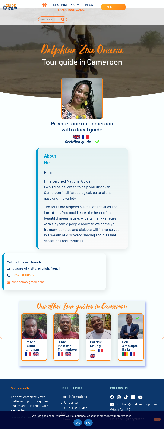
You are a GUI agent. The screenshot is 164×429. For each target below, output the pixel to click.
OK (78, 422)
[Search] (63, 19)
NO (88, 422)
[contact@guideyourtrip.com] (112, 404)
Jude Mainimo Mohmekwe (67, 346)
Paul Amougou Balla (130, 346)
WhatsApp (120, 410)
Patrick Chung (96, 344)
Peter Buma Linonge (32, 346)
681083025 (28, 275)
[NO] (157, 419)
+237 (15, 275)
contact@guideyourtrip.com (137, 404)
